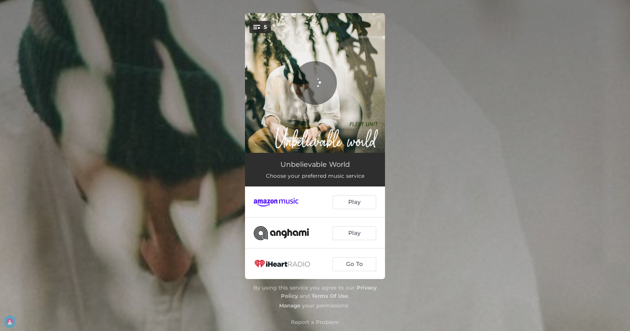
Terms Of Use (330, 296)
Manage (290, 305)
